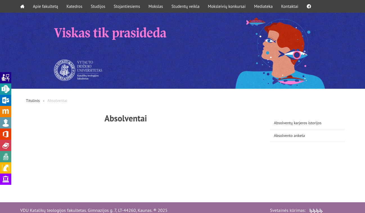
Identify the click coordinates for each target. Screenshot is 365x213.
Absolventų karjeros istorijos (297, 122)
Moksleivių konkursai (226, 6)
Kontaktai (289, 6)
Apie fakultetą (45, 6)
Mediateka (263, 6)
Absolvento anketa (289, 135)
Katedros (74, 6)
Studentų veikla (186, 6)
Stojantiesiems (127, 6)
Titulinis (33, 100)
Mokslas (155, 6)
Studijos (98, 6)
